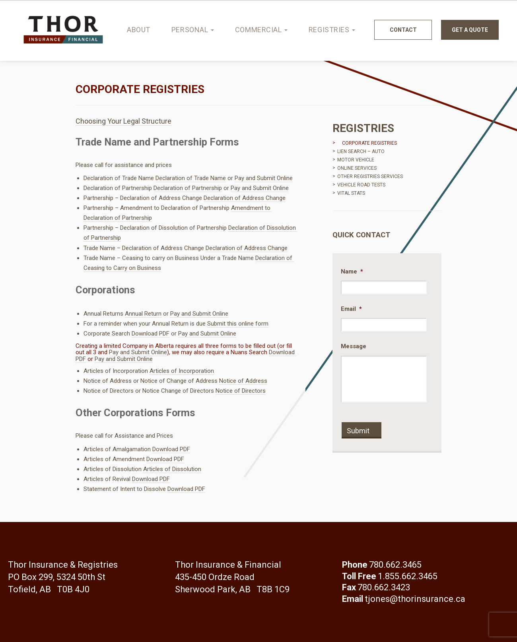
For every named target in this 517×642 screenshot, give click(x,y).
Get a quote (470, 30)
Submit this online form (237, 323)
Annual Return (143, 313)
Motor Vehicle (355, 160)
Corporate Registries (369, 143)
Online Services (357, 168)
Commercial (261, 29)
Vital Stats (351, 193)
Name (352, 271)
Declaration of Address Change (245, 198)
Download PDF (150, 333)
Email (351, 308)
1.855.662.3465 (407, 576)
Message (353, 346)
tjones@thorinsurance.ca (415, 599)
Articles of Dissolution (172, 469)
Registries (332, 29)
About (138, 29)
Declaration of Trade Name (190, 178)
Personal (192, 29)
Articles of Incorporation (182, 370)
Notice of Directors (241, 390)
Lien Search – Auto (361, 151)
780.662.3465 (395, 565)
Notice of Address (243, 380)
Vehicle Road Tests (361, 185)
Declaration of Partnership (188, 188)
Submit (358, 431)
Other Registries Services (370, 176)
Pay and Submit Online (264, 178)
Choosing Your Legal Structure (123, 121)
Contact (403, 30)
